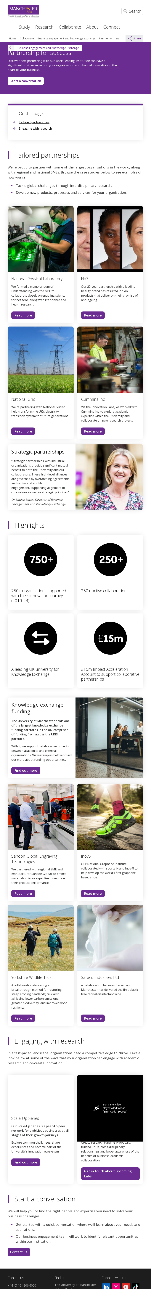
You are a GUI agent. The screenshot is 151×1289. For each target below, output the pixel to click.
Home (10, 26)
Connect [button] (111, 27)
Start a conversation (25, 81)
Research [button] (44, 27)
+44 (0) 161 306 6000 (22, 1285)
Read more (23, 315)
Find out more (24, 771)
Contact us (18, 1252)
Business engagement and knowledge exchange (66, 38)
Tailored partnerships (34, 122)
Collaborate (27, 38)
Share (134, 38)
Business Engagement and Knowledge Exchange (43, 48)
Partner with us (109, 38)
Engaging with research (35, 128)
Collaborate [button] (70, 27)
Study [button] (24, 27)
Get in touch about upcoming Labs (108, 1173)
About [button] (92, 27)
